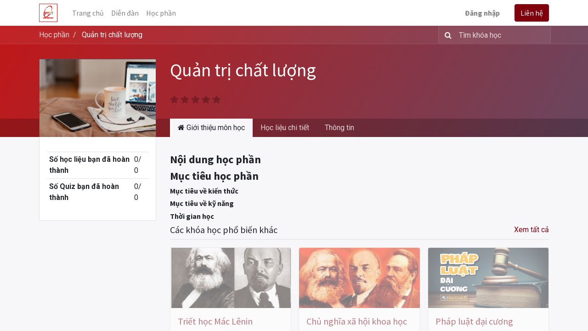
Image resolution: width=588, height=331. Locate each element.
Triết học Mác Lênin (215, 321)
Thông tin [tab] (339, 127)
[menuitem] (87, 13)
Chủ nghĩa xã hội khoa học (356, 321)
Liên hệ (531, 12)
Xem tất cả (531, 229)
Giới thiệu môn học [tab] (211, 127)
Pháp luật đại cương (474, 321)
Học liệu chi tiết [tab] (284, 127)
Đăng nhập (482, 12)
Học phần (54, 34)
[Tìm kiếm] (446, 35)
